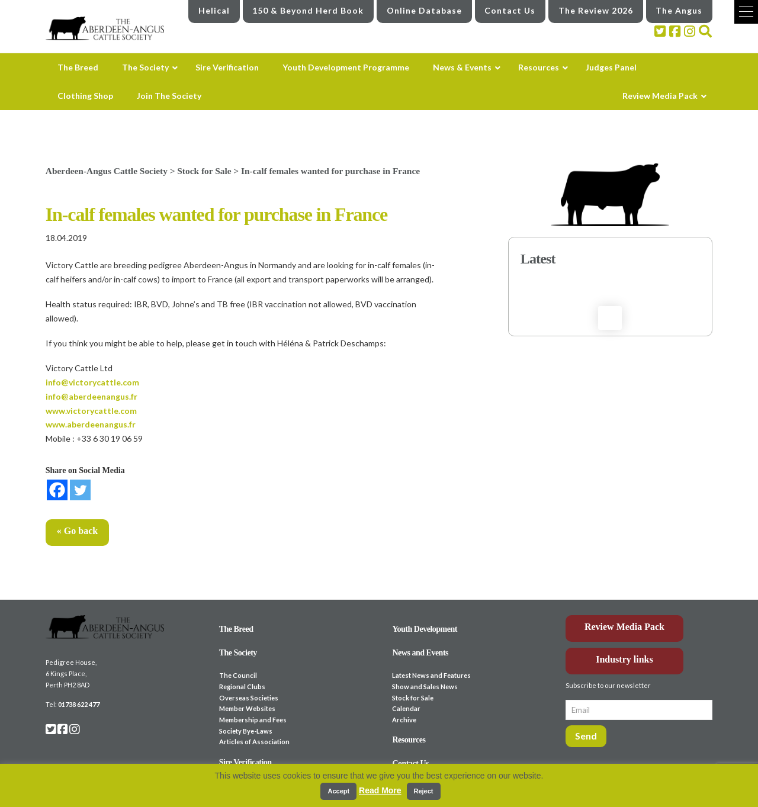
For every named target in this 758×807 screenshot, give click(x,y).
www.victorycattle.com (91, 411)
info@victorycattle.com (92, 382)
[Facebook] (57, 490)
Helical (214, 10)
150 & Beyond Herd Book (308, 10)
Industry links (624, 659)
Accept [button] (338, 791)
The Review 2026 (595, 10)
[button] (746, 12)
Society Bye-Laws (245, 731)
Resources (408, 739)
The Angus (679, 10)
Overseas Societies (248, 698)
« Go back (77, 531)
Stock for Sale (412, 698)
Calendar (406, 708)
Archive (404, 720)
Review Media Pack (624, 627)
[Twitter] (80, 490)
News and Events (420, 652)
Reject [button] (423, 791)
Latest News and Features (431, 675)
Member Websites (247, 708)
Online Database (424, 10)
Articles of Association (254, 741)
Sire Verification (245, 762)
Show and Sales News (425, 686)
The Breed (236, 629)
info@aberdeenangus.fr (91, 396)
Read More (380, 790)
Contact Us (509, 10)
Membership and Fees (253, 720)
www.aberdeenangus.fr (91, 424)
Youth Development (424, 629)
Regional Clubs (242, 686)
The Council (238, 675)
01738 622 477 (78, 704)
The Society (238, 652)
